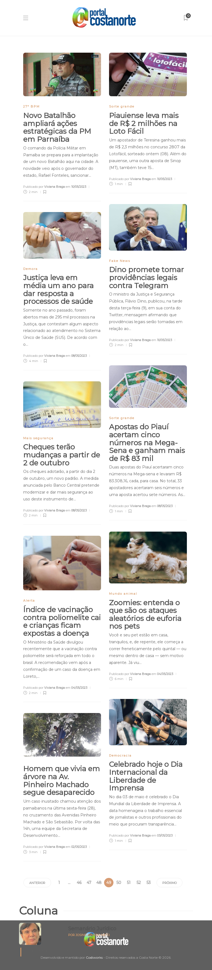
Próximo (169, 883)
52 (139, 882)
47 (89, 882)
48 (99, 882)
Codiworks (94, 957)
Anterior (37, 883)
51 (129, 882)
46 (79, 882)
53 (149, 882)
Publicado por (44, 187)
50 (118, 882)
